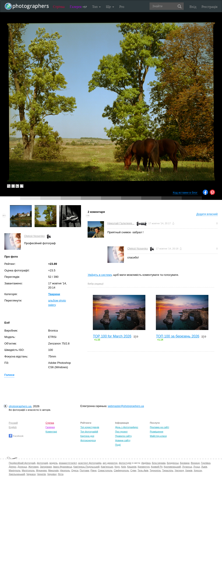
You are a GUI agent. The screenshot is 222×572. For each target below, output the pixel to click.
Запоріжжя (46, 466)
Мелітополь (28, 470)
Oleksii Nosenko (34, 236)
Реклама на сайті (159, 427)
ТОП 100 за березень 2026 (177, 336)
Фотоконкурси (88, 440)
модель (53, 463)
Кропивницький (172, 466)
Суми (133, 470)
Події (118, 444)
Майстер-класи (158, 436)
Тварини (54, 294)
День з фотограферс (126, 427)
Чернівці (51, 474)
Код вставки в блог (185, 192)
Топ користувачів (89, 427)
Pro (121, 7)
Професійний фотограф (22, 463)
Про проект (121, 431)
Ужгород (179, 470)
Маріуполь (14, 470)
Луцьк (196, 466)
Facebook (16, 436)
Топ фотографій (89, 431)
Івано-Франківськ (62, 466)
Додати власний (207, 214)
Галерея (78, 7)
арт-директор (110, 463)
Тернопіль (155, 470)
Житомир (33, 466)
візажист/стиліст (68, 463)
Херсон (198, 470)
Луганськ (187, 466)
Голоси (9, 375)
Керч (117, 466)
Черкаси (30, 474)
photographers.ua (20, 406)
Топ (96, 7)
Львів (204, 466)
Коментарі (51, 431)
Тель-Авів (142, 470)
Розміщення (156, 431)
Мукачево (41, 470)
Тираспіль (167, 470)
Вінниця (195, 463)
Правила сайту (123, 436)
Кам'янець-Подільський (86, 466)
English (13, 427)
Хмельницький (17, 474)
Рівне (93, 470)
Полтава (84, 470)
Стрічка (59, 7)
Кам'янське (107, 466)
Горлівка (205, 463)
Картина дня (87, 436)
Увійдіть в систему (100, 274)
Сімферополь (121, 470)
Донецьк (22, 466)
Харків (188, 470)
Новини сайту (122, 440)
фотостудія (125, 463)
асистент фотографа (89, 463)
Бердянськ (173, 463)
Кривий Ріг (156, 466)
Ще (110, 7)
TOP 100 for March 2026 (112, 336)
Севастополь (105, 470)
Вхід (193, 7)
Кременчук (144, 466)
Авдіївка (146, 463)
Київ (123, 466)
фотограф (42, 463)
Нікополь (65, 470)
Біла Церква (159, 463)
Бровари (185, 463)
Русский (13, 422)
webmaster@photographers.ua (126, 406)
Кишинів (131, 466)
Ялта (60, 474)
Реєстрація (209, 7)
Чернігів (41, 474)
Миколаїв (53, 470)
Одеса (74, 470)
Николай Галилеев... (120, 223)
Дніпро (12, 466)
